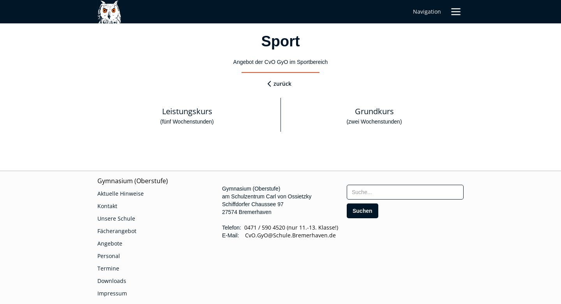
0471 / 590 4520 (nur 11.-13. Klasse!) (291, 227)
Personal (108, 256)
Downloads (111, 281)
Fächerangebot (116, 231)
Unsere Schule (116, 218)
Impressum (112, 293)
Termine (108, 268)
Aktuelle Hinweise (120, 193)
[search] (362, 210)
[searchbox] (405, 192)
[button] (456, 11)
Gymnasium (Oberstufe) (132, 181)
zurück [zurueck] (282, 83)
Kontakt (107, 206)
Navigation (427, 11)
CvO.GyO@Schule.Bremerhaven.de (288, 235)
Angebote (109, 243)
